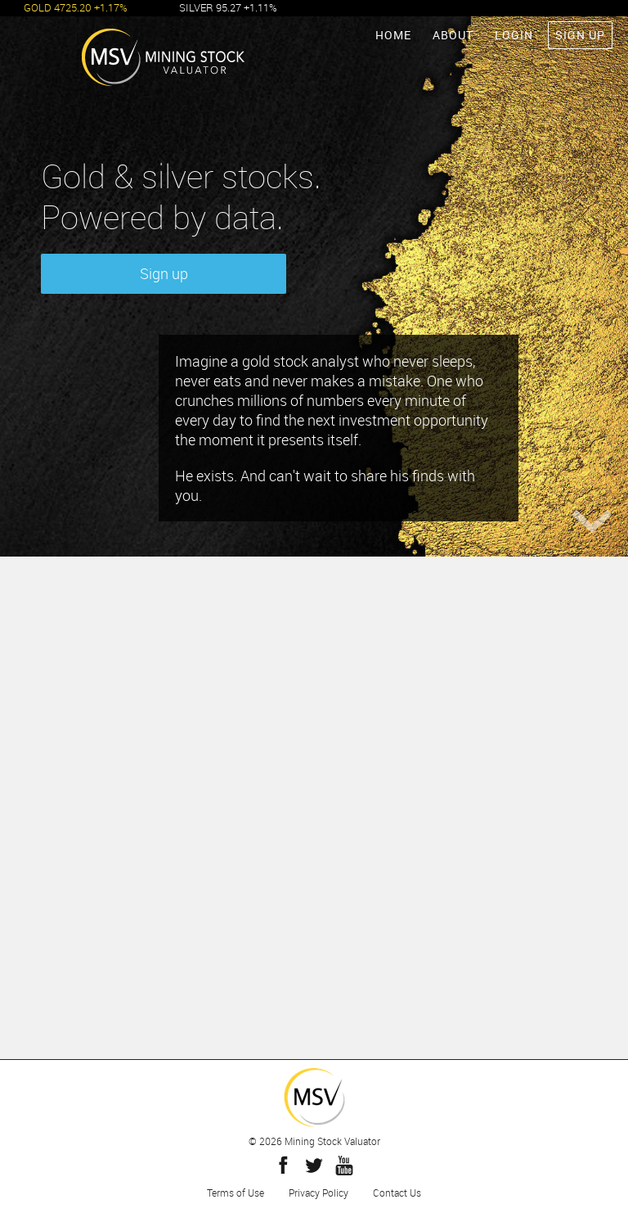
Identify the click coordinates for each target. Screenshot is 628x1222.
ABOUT (453, 35)
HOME (393, 35)
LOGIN (514, 35)
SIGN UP (580, 35)
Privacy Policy (318, 1192)
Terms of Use (235, 1192)
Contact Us (397, 1192)
